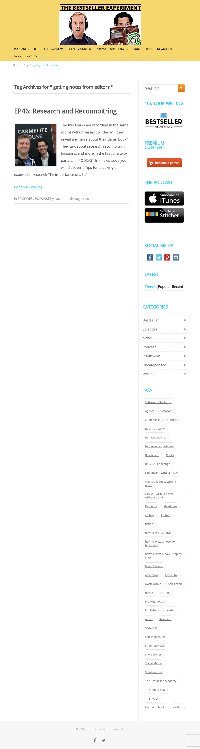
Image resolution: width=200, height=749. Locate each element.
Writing (148, 373)
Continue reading (28, 187)
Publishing (151, 356)
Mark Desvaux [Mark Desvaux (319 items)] (154, 566)
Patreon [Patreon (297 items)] (165, 593)
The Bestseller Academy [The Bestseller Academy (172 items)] (160, 681)
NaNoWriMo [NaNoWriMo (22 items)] (153, 584)
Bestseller (151, 320)
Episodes (25, 198)
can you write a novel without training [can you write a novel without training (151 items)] (159, 495)
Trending (152, 286)
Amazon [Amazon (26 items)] (166, 411)
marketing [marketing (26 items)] (151, 575)
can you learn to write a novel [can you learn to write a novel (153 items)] (160, 483)
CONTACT (33, 55)
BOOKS (137, 48)
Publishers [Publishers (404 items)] (152, 610)
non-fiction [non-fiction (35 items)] (175, 584)
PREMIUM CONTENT (80, 48)
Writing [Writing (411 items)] (177, 707)
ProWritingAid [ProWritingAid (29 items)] (154, 601)
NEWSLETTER (166, 48)
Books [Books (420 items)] (170, 455)
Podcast (42, 198)
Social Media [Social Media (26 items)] (153, 663)
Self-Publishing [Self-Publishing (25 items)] (155, 637)
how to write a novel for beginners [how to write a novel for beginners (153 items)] (160, 543)
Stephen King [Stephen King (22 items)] (154, 672)
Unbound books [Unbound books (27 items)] (155, 707)
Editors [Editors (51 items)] (165, 515)
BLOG (149, 48)
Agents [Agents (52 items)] (149, 411)
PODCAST (20, 48)
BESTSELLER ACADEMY (49, 48)
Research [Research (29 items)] (165, 619)
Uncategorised (154, 365)
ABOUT (18, 55)
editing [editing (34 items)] (149, 515)
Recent (177, 286)
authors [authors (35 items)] (172, 420)
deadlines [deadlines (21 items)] (170, 506)
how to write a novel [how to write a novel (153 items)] (158, 533)
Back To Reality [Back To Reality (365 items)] (155, 428)
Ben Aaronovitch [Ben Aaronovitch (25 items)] (156, 437)
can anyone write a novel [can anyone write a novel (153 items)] (161, 473)
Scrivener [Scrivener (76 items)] (151, 628)
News (147, 338)
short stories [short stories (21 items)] (153, 654)
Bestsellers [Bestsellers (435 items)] (152, 455)
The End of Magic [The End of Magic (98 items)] (156, 690)
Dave (58, 198)
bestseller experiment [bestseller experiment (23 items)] (159, 446)
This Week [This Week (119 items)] (151, 698)
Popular (164, 286)
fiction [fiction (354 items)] (149, 524)
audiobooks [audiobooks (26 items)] (152, 420)
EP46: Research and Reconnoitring (65, 111)
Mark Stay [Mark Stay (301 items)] (171, 575)
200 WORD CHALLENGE (111, 48)
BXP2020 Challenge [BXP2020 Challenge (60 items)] (157, 464)
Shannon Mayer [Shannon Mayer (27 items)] (155, 645)
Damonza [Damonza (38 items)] (151, 506)
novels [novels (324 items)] (149, 593)
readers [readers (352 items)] (171, 610)
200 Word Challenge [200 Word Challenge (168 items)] (158, 402)
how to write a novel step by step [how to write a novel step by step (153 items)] (163, 555)
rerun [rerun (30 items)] (149, 619)
